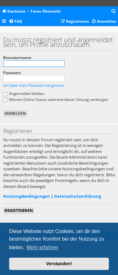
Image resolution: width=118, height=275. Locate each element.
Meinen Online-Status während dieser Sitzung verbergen (55, 99)
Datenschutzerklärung (77, 196)
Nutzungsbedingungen (26, 196)
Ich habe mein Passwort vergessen (33, 85)
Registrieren (18, 210)
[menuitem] (113, 11)
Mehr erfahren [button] (42, 247)
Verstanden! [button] (59, 263)
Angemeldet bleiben (23, 93)
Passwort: (12, 72)
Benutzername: (17, 57)
